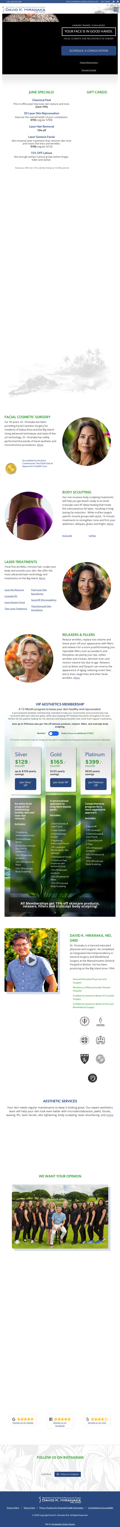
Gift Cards (105, 1)
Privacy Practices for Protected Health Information (61, 1506)
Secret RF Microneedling (43, 600)
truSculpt (67, 536)
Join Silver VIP (25, 781)
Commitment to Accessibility (100, 1506)
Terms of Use (29, 1506)
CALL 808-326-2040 (14, 1)
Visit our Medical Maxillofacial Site (82, 1)
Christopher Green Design (63, 1522)
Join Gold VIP (60, 779)
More (40, 445)
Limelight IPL (11, 596)
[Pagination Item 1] (8, 733)
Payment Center (89, 70)
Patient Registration (89, 63)
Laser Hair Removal (14, 590)
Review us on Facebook (60, 1420)
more (109, 1113)
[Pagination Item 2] (8, 736)
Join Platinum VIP (95, 781)
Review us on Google (22, 1418)
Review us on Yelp (97, 1418)
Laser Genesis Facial (15, 602)
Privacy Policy (13, 1506)
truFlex (92, 536)
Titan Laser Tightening (16, 609)
